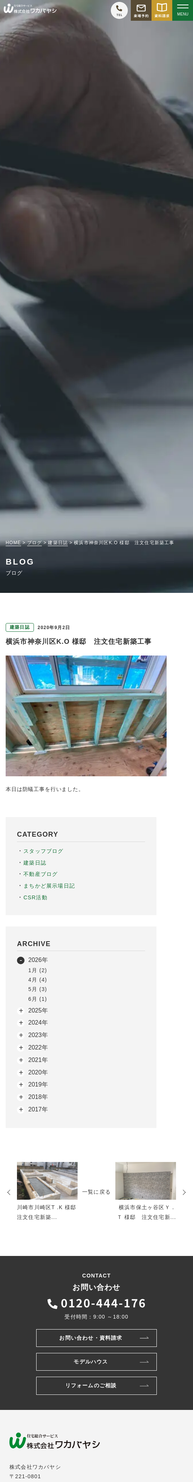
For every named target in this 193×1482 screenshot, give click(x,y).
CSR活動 (35, 897)
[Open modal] (182, 10)
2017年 (38, 1109)
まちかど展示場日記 (49, 886)
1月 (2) (37, 970)
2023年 (38, 1035)
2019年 (38, 1084)
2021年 (38, 1060)
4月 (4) (37, 980)
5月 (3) (37, 989)
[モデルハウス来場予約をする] (141, 10)
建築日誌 (34, 863)
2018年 (38, 1097)
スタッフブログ (43, 851)
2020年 (38, 1072)
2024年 (38, 1022)
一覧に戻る (96, 1192)
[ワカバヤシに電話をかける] (119, 10)
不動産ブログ (40, 874)
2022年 (38, 1047)
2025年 (38, 1010)
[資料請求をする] (162, 10)
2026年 (38, 960)
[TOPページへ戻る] (30, 10)
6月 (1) (37, 999)
